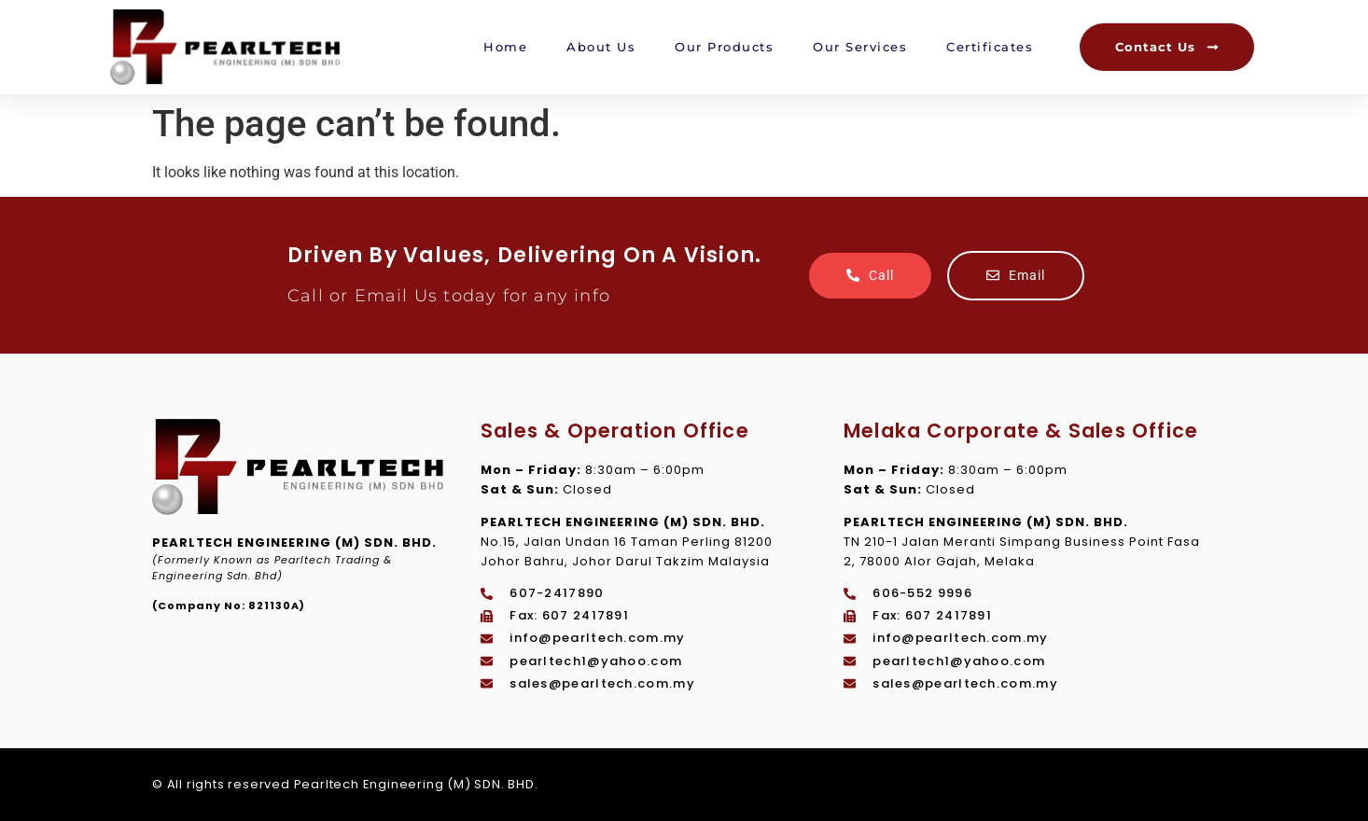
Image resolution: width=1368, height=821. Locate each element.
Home (505, 46)
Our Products (724, 46)
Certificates (989, 46)
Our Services (860, 46)
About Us (600, 46)
